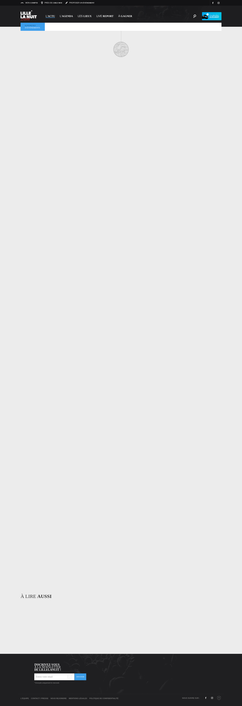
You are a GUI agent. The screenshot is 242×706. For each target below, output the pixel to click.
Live (104, 16)
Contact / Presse (39, 698)
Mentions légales (78, 698)
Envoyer (80, 677)
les (85, 16)
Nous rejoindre (59, 698)
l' (66, 16)
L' (50, 16)
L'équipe (25, 698)
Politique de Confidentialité (104, 698)
